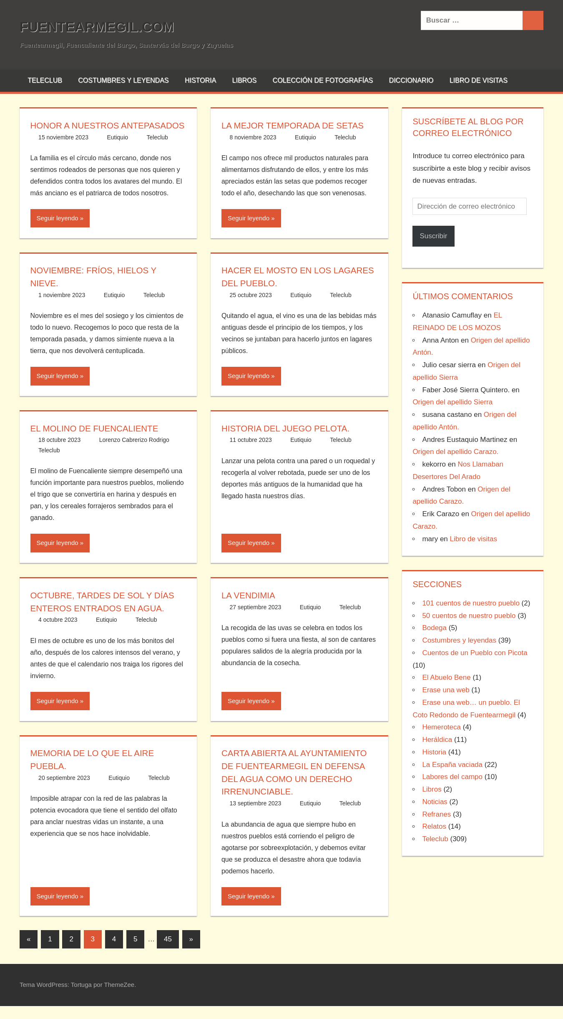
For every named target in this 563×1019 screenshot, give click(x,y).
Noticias (434, 802)
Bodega (434, 628)
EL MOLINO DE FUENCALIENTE (99, 441)
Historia (200, 80)
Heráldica (437, 740)
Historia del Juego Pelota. (290, 441)
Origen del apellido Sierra (452, 402)
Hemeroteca (441, 727)
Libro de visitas (479, 80)
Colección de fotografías (323, 80)
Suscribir (433, 236)
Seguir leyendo (57, 231)
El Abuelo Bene (446, 677)
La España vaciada (452, 765)
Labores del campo (452, 777)
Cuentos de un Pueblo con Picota (474, 653)
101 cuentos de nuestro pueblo (470, 603)
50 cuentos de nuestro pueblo (468, 616)
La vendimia (250, 608)
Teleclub (45, 80)
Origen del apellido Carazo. (455, 452)
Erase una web (445, 690)
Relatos (434, 826)
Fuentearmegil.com (104, 26)
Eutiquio (117, 149)
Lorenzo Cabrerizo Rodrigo (134, 452)
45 (168, 952)
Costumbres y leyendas (123, 80)
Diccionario (411, 80)
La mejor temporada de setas (297, 125)
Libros (244, 80)
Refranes (436, 814)
